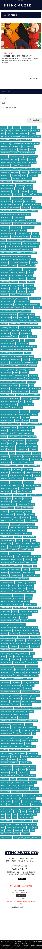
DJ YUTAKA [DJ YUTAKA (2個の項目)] (5, 294)
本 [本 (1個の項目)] (20, 817)
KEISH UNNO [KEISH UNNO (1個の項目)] (13, 436)
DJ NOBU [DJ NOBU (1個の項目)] (22, 278)
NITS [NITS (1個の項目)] (25, 530)
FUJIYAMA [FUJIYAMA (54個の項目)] (23, 336)
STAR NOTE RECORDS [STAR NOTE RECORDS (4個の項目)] (31, 675)
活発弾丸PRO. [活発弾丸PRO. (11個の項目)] (23, 821)
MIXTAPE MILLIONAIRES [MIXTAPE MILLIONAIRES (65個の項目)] (8, 504)
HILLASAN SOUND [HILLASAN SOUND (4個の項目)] (20, 382)
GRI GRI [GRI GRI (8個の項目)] (26, 359)
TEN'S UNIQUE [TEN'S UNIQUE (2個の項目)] (27, 704)
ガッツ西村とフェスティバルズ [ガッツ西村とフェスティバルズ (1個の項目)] (21, 792)
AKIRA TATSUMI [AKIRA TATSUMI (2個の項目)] (27, 140)
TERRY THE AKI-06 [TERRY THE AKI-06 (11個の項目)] (7, 708)
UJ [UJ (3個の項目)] (34, 733)
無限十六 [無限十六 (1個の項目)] (4, 824)
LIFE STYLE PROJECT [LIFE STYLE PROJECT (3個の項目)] (8, 459)
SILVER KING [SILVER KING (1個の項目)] (36, 643)
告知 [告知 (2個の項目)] (3, 814)
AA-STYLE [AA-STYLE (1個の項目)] (26, 130)
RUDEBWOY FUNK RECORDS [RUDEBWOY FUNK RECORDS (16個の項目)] (24, 614)
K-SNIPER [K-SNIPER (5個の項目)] (31, 427)
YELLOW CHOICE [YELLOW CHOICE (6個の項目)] (7, 766)
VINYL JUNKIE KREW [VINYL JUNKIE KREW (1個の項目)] (18, 743)
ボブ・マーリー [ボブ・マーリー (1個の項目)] (37, 804)
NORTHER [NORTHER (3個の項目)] (18, 537)
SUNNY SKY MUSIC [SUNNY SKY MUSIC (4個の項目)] (17, 688)
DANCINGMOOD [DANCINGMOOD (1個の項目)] (33, 246)
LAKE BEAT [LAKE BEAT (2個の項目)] (5, 456)
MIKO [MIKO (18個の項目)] (3, 498)
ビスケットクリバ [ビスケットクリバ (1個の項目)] (13, 804)
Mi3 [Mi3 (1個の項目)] (20, 491)
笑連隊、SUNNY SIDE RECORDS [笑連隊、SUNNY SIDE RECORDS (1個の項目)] (16, 827)
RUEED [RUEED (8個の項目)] (16, 617)
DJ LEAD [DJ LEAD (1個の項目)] (31, 272)
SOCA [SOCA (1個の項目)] (10, 656)
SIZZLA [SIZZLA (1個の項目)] (14, 650)
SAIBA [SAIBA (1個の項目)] (24, 620)
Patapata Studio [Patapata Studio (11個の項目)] (26, 553)
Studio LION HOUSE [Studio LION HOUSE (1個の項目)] (28, 685)
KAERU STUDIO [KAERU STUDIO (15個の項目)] (26, 430)
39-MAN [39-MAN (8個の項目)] (4, 127)
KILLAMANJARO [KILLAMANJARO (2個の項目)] (20, 440)
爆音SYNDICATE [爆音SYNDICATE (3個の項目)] (14, 824)
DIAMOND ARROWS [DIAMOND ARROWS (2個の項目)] (24, 256)
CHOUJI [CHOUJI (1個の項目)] (36, 233)
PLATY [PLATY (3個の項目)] (35, 559)
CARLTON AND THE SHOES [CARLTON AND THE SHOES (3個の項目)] (9, 220)
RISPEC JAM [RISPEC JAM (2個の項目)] (25, 601)
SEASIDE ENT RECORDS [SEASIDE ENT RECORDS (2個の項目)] (31, 630)
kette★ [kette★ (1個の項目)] (4, 440)
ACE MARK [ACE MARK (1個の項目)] (11, 133)
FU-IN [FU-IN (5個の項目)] (15, 336)
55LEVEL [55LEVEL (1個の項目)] (17, 127)
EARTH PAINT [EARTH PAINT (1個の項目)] (23, 317)
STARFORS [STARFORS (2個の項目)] (19, 675)
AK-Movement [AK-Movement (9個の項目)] (16, 136)
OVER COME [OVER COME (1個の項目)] (25, 546)
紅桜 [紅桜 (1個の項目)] (30, 827)
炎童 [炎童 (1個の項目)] (36, 821)
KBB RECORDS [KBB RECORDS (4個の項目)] (29, 433)
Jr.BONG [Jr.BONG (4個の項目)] (19, 420)
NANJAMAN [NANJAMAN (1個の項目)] (26, 517)
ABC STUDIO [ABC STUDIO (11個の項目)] (36, 130)
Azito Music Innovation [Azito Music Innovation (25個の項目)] (21, 162)
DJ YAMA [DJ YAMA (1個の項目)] (31, 291)
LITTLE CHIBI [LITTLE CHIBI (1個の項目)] (29, 462)
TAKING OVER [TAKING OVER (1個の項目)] (16, 701)
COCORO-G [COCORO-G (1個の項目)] (36, 236)
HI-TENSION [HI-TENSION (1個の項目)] (34, 375)
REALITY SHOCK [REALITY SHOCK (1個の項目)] (23, 579)
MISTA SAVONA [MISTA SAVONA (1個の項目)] (6, 501)
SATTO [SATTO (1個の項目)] (35, 627)
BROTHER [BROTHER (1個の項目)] (5, 207)
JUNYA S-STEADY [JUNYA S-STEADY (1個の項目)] (36, 424)
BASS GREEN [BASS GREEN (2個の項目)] (27, 178)
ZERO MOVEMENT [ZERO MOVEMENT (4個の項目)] (24, 772)
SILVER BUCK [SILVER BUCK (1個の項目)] (15, 643)
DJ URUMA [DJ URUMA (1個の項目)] (12, 291)
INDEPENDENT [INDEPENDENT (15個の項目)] (16, 398)
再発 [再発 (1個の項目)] (24, 811)
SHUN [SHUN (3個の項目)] (38, 640)
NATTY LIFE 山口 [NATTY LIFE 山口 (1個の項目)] (6, 520)
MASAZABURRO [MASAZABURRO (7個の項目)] (30, 478)
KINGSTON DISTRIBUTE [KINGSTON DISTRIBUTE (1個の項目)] (24, 446)
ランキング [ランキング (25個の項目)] (25, 808)
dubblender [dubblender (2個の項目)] (31, 314)
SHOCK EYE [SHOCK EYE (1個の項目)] (21, 640)
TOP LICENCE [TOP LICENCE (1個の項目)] (33, 721)
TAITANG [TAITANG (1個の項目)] (18, 698)
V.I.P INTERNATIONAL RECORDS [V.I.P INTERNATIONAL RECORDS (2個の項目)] (11, 740)
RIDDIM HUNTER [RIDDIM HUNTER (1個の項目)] (6, 595)
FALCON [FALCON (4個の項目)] (4, 327)
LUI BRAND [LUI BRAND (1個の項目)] (36, 466)
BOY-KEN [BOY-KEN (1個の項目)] (27, 204)
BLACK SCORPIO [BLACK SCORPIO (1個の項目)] (6, 194)
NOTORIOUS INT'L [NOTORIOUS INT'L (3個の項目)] (30, 537)
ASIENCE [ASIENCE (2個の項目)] (14, 159)
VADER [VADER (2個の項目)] (25, 740)
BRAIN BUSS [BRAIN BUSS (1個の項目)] (36, 204)
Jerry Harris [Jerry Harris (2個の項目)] (5, 417)
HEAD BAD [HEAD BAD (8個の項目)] (31, 369)
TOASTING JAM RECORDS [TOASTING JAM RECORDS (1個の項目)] (9, 717)
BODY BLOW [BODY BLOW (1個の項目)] (16, 198)
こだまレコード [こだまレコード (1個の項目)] (6, 782)
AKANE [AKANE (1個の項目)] (38, 136)
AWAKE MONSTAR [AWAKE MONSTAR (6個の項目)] (7, 162)
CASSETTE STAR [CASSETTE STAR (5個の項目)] (6, 223)
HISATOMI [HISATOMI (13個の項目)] (24, 385)
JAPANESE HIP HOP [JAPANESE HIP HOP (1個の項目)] (7, 414)
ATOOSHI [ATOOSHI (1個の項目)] (32, 159)
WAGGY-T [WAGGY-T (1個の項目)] (4, 750)
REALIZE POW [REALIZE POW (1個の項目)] (21, 582)
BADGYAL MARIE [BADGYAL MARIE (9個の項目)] (35, 172)
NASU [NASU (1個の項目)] (34, 517)
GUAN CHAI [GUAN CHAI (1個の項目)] (5, 362)
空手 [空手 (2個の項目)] (3, 827)
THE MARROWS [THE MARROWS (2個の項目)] (36, 708)
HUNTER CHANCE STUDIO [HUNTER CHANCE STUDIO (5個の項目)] (21, 391)
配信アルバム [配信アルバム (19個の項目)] (5, 833)
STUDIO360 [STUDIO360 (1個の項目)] (16, 685)
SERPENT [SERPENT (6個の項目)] (5, 633)
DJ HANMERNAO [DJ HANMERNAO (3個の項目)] (16, 269)
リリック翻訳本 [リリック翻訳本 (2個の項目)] (35, 808)
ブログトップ (6, 92)
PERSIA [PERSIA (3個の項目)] (38, 556)
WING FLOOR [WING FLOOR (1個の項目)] (5, 756)
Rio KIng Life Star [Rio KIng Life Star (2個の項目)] (6, 598)
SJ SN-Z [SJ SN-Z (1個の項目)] (22, 650)
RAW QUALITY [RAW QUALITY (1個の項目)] (6, 579)
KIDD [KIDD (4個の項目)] (10, 440)
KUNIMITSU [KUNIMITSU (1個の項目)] (34, 449)
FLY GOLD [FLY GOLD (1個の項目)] (16, 333)
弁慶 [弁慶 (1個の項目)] (3, 817)
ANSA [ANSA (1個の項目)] (37, 143)
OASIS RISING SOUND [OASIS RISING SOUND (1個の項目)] (8, 540)
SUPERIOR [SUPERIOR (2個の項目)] (5, 695)
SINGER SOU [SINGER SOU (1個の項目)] (35, 646)
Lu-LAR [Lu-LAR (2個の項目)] (28, 466)
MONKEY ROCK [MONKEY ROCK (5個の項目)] (28, 508)
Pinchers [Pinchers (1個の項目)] (28, 559)
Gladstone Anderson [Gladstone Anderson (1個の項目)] (17, 353)
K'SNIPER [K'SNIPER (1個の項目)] (22, 427)
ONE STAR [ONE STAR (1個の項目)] (36, 543)
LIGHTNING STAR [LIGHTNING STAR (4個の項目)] (36, 459)
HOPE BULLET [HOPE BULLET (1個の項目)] (16, 388)
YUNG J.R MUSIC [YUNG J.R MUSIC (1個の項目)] (6, 769)
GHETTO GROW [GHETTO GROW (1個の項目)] (19, 346)
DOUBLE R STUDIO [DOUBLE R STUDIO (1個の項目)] (7, 304)
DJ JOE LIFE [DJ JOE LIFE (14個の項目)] (5, 272)
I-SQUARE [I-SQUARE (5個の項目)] (5, 395)
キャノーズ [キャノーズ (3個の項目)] (35, 792)
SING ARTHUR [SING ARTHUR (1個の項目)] (24, 646)
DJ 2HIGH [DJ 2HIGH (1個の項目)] (4, 262)
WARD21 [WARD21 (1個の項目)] (26, 750)
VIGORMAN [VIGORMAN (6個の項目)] (34, 740)
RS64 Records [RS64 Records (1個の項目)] (33, 611)
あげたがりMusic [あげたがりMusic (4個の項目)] (23, 779)
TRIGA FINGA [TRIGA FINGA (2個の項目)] (5, 727)
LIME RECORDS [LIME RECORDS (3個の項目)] (18, 462)
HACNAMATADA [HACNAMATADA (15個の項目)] (14, 365)
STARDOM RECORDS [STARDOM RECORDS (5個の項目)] (33, 672)
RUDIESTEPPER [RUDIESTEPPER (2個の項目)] (6, 617)
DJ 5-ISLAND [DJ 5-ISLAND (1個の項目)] (14, 262)
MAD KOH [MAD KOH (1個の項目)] (5, 475)
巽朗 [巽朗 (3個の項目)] (35, 814)
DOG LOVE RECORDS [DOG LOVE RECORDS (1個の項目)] (8, 298)
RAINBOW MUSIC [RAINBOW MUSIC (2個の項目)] (29, 572)
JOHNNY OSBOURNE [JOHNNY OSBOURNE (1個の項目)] (8, 420)
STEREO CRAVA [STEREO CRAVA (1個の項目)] (18, 679)
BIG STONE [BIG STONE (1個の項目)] (29, 188)
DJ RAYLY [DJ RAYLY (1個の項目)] (31, 282)
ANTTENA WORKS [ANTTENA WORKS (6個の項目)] (28, 146)
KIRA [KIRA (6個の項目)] (35, 446)
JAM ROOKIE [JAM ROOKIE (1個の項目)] (35, 411)
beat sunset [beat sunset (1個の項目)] (21, 185)
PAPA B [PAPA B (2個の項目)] (31, 549)
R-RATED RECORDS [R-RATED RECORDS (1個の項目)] (15, 569)
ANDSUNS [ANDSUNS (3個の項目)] (29, 143)
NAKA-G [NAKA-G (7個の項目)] (17, 517)
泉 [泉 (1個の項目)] (15, 821)
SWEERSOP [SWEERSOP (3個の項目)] (26, 695)
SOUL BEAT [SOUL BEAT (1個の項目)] (26, 659)
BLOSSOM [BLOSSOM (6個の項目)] (38, 194)
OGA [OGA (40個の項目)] (34, 540)
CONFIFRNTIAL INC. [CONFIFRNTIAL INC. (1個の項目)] (31, 240)
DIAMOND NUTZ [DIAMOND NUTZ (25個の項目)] (6, 259)
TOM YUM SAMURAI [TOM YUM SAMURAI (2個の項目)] (7, 721)
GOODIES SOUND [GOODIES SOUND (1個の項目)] (7, 356)
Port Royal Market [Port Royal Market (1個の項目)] (31, 562)
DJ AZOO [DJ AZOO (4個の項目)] (34, 262)
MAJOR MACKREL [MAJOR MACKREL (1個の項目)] (7, 478)
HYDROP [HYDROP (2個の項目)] (34, 391)
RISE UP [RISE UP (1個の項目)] (29, 598)
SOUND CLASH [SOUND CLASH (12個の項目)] (37, 659)
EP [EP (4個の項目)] (31, 320)
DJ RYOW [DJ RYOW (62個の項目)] (12, 285)
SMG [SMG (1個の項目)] (33, 653)
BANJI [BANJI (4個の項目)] (24, 175)
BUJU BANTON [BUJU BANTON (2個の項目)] (37, 207)
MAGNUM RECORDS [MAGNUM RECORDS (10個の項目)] (16, 475)
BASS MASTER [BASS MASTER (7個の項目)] (19, 182)
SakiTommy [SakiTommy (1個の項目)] (33, 620)
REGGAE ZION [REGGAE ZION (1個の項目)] (6, 588)
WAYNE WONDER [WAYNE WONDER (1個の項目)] (7, 753)
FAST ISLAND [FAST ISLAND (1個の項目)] (13, 327)
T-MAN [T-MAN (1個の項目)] (10, 698)
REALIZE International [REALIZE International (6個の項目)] (7, 582)
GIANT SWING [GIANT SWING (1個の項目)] (28, 349)
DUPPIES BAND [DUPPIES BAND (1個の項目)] (6, 317)
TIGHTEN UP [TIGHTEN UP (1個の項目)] (25, 714)
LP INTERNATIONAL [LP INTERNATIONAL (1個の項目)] (7, 466)
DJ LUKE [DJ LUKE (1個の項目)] (4, 275)
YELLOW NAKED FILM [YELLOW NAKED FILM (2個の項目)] (21, 766)
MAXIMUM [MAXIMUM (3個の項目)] (37, 485)
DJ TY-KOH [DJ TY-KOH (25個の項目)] (32, 288)
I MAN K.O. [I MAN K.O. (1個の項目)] (5, 398)
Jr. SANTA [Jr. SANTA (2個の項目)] (34, 420)
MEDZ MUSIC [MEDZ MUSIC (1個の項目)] (30, 488)
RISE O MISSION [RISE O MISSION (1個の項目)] (19, 598)
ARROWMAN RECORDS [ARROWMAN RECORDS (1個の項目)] (27, 152)
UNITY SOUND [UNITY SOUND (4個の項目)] (6, 737)
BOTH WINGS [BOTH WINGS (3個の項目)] (18, 201)
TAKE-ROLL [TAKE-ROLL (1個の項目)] (5, 701)
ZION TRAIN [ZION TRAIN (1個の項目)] (23, 775)
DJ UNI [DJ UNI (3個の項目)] (4, 291)
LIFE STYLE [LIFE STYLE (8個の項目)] (28, 456)
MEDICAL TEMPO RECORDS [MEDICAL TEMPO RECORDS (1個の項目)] (9, 488)
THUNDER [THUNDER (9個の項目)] (30, 711)
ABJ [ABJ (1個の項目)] (3, 133)
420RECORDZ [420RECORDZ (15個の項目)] (27, 127)
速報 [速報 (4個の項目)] (33, 830)
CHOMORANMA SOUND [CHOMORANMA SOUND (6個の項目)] (24, 233)
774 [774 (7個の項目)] (3, 130)
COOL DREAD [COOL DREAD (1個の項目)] (6, 243)
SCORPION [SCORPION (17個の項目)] (18, 630)
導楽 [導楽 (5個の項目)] (21, 814)
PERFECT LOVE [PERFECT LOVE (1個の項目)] (28, 556)
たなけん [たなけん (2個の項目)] (4, 785)
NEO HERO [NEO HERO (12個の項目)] (5, 524)
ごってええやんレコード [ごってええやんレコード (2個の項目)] (20, 782)
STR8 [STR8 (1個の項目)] (25, 682)
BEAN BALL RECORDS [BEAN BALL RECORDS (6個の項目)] (8, 185)
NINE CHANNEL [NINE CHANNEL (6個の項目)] (32, 527)
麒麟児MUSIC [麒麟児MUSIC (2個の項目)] (36, 837)
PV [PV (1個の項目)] (35, 566)
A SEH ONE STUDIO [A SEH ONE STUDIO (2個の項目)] (31, 156)
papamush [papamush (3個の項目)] (5, 553)
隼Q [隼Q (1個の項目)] (16, 837)
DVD (3, 103)
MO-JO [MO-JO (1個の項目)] (32, 504)
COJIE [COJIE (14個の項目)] (3, 240)
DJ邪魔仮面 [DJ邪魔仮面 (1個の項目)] (15, 294)
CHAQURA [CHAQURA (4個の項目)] (15, 230)
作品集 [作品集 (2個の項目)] (17, 811)
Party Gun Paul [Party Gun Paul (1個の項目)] (15, 553)
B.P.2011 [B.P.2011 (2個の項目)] (15, 169)
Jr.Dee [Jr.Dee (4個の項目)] (26, 420)
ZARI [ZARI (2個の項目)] (16, 769)
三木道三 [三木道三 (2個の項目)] (4, 811)
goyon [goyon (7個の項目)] (31, 356)
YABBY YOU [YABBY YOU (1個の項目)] (13, 759)
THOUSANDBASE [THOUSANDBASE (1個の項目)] (19, 711)
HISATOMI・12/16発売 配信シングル (17, 56)
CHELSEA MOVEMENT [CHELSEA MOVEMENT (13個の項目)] (8, 233)
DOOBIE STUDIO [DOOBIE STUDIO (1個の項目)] (35, 298)
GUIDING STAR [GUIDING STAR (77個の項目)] (16, 362)
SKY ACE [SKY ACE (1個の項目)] (29, 650)
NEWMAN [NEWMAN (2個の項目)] (14, 524)
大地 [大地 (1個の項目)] (9, 814)
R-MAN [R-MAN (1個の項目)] (4, 569)
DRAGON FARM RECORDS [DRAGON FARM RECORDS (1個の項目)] (9, 314)
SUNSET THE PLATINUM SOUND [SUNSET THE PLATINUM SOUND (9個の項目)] (10, 691)
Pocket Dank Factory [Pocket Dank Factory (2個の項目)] (7, 562)
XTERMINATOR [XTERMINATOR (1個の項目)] (36, 756)
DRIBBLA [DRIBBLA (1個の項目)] (22, 314)
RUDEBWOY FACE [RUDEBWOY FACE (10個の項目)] (7, 614)
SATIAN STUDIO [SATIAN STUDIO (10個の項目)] (25, 627)
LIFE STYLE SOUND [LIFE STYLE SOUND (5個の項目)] (23, 459)
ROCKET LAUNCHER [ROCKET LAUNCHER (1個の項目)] (20, 608)
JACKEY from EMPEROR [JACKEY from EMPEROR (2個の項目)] (26, 404)
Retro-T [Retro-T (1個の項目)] (31, 588)
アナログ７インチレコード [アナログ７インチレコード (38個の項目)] (9, 788)
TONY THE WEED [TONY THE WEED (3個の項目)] (21, 721)
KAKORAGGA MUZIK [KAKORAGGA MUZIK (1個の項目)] (7, 433)
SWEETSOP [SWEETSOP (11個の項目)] (36, 695)
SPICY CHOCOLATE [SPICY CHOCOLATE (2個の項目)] (34, 669)
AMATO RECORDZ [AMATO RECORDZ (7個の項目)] (18, 143)
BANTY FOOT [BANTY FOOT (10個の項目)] (33, 175)
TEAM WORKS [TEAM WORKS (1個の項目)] (6, 704)
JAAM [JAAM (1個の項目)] (14, 404)
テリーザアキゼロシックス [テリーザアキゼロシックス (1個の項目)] (28, 798)
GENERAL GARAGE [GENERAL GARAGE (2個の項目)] (23, 343)
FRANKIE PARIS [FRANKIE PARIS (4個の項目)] (6, 336)
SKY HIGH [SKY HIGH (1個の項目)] (15, 653)
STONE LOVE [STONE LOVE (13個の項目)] (16, 682)
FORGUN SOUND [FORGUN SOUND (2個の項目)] (26, 333)
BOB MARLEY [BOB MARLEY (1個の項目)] (6, 198)
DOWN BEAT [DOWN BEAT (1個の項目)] (19, 304)
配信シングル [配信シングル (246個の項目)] (16, 833)
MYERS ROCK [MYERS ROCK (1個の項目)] (30, 514)
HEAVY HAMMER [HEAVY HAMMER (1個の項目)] (6, 372)
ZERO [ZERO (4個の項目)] (13, 772)
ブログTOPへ (33, 78)
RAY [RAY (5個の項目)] (15, 579)
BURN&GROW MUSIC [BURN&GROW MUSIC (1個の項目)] (21, 211)
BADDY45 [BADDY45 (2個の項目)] (24, 172)
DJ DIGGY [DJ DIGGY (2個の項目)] (22, 265)
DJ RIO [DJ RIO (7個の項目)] (4, 285)
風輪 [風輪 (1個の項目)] (22, 837)
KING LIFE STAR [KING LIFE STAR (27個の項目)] (32, 443)
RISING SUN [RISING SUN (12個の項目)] (5, 601)
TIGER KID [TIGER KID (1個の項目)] (15, 714)
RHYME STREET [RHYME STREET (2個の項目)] (6, 591)
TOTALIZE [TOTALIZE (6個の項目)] (29, 724)
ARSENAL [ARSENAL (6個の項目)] (5, 156)
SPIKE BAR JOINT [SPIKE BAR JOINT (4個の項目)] (7, 672)
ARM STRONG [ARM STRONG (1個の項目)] (6, 152)
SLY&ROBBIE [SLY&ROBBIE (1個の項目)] (24, 653)
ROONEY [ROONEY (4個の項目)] (23, 611)
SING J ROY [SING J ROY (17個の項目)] (5, 650)
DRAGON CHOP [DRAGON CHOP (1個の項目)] (25, 311)
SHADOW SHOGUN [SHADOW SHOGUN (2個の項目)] (27, 633)
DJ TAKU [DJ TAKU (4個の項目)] (23, 288)
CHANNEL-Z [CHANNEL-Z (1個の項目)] (5, 230)
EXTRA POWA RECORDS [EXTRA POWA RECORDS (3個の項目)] (30, 324)
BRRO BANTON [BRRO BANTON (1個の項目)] (15, 207)
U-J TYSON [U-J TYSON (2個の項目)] (36, 730)
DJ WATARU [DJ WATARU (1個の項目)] (22, 291)
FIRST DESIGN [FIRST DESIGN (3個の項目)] (26, 330)
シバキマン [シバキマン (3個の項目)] (38, 795)
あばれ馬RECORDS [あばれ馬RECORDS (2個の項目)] (36, 779)
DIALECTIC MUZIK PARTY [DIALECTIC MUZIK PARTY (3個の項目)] (9, 256)
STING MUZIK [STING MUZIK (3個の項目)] (5, 682)
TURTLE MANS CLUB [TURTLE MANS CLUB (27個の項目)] (30, 727)
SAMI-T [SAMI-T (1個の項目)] (4, 624)
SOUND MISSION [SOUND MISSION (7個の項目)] (32, 662)
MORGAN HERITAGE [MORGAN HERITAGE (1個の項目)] (16, 511)
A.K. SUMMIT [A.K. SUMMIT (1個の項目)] (16, 130)
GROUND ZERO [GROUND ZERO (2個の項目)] (36, 359)
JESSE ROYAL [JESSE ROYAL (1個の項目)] (15, 417)
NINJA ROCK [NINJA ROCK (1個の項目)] (16, 530)
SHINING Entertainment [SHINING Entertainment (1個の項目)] (8, 640)
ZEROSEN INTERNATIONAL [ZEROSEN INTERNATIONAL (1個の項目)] (9, 775)
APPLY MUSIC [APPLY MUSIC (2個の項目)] (23, 149)
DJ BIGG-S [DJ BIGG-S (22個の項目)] (13, 265)
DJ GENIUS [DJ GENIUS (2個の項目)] (32, 265)
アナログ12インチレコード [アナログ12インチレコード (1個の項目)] (26, 785)
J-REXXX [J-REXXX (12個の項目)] (29, 401)
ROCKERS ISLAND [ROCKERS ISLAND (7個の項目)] (31, 604)
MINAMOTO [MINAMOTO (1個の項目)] (18, 498)
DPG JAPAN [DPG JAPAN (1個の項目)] (29, 307)
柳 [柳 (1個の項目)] (32, 817)
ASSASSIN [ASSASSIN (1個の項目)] (24, 159)
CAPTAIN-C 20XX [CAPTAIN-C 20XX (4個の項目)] (6, 217)
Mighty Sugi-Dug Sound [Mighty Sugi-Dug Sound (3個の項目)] (35, 495)
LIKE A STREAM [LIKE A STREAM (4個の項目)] (6, 462)
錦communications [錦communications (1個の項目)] (6, 837)
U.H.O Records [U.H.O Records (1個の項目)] (26, 733)
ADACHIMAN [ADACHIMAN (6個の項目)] (5, 136)
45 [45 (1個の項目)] (10, 127)
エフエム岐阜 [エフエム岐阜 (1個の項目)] (35, 788)
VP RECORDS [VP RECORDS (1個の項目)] (20, 746)
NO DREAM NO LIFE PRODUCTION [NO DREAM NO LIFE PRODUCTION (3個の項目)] (11, 533)
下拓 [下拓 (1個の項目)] (11, 811)
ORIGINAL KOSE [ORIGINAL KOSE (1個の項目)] (14, 546)
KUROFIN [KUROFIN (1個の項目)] (4, 453)
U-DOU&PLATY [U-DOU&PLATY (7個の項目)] (26, 730)
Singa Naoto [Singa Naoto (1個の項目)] (14, 646)
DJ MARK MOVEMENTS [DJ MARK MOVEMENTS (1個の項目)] (16, 275)
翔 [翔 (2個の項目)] (2, 830)
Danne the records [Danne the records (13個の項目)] (15, 249)
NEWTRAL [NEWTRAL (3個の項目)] (23, 524)
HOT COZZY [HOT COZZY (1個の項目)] (26, 388)
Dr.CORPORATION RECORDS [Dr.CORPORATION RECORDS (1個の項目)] (10, 311)
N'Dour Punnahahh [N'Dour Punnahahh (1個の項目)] (7, 517)
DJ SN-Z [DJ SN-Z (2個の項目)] (20, 285)
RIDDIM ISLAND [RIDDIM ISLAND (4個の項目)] (19, 595)
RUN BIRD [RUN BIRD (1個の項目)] (24, 617)
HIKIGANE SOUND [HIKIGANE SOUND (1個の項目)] (7, 382)
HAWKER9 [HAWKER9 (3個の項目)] (12, 369)
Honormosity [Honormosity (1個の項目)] (5, 388)
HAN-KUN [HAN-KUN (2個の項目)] (24, 365)
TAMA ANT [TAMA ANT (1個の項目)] (26, 701)
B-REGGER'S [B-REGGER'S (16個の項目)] (5, 165)
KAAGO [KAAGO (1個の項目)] (4, 430)
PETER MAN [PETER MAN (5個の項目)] (5, 559)
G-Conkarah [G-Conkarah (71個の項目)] (33, 336)
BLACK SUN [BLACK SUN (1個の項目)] (18, 194)
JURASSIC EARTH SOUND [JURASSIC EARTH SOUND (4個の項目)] (9, 427)
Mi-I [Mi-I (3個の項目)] (15, 491)
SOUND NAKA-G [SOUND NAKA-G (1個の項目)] (6, 666)
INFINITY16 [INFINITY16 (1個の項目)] (26, 398)
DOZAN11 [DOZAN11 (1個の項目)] (20, 307)
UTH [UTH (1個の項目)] (30, 737)
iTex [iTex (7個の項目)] (22, 401)
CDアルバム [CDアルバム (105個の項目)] (37, 223)
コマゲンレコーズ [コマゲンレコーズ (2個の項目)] (17, 795)
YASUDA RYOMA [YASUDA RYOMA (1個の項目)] (26, 762)
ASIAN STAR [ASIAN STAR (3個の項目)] (5, 159)
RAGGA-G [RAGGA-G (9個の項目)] (5, 572)
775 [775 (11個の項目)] (9, 130)
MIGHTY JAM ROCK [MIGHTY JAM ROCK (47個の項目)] (20, 495)
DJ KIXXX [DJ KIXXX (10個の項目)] (22, 272)
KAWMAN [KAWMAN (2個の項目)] (19, 433)
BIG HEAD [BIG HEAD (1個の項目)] (19, 188)
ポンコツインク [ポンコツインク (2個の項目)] (6, 808)
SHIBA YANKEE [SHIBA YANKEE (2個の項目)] (24, 637)
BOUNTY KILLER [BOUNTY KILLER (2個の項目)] (30, 201)
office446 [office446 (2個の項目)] (27, 540)
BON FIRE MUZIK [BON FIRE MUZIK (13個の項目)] (6, 201)
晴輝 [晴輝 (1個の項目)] (9, 817)
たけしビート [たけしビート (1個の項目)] (33, 782)
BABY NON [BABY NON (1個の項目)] (37, 169)
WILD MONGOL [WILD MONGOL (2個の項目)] (33, 753)
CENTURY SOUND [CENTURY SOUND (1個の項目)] (29, 227)
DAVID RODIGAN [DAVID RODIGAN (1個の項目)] (27, 249)
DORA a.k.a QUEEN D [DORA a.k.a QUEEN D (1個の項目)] (8, 301)
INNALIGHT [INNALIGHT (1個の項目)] (36, 398)
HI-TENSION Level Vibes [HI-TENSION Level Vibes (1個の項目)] (8, 378)
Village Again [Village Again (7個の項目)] (5, 743)
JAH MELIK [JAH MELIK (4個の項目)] (5, 407)
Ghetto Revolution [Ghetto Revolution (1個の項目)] (31, 346)
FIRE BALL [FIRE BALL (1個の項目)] (16, 330)
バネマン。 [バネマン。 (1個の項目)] (17, 801)
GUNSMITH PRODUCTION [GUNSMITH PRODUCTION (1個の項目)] (30, 362)
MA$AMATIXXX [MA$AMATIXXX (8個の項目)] (6, 469)
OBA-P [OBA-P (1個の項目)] (19, 540)
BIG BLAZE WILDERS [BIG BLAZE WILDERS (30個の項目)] (7, 188)
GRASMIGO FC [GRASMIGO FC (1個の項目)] (16, 359)
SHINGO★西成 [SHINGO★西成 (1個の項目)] (36, 637)
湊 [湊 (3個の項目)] (30, 821)
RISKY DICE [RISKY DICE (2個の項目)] (15, 601)
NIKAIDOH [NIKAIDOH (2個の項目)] (22, 527)
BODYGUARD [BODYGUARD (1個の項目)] (27, 198)
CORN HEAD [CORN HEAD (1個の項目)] (27, 243)
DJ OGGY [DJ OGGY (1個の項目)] (14, 282)
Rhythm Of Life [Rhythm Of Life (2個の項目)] (18, 591)
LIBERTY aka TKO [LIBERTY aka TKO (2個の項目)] (16, 456)
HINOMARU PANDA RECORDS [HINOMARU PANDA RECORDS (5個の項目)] (10, 385)
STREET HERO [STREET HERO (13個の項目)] (34, 682)
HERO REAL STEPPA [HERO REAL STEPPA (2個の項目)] (21, 375)
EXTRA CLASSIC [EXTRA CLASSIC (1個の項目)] (15, 324)
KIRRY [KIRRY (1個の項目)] (4, 449)
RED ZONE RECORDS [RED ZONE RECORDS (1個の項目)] (27, 585)
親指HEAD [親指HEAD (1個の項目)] (19, 830)
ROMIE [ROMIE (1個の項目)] (15, 611)
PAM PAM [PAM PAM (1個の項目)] (23, 549)
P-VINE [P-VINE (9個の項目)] (4, 549)
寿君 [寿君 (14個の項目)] (15, 814)
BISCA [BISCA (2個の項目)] (15, 191)
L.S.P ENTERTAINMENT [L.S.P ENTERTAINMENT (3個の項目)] (24, 453)
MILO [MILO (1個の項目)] (10, 498)
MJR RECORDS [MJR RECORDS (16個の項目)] (23, 504)
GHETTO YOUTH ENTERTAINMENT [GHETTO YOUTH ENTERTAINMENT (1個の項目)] (11, 349)
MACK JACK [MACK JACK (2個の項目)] (17, 469)
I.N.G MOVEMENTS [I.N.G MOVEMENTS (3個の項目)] (23, 395)
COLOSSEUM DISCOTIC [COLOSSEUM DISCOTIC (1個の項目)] (15, 240)
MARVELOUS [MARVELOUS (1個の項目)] (19, 478)
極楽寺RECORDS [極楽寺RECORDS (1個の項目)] (6, 821)
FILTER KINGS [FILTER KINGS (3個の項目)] (6, 330)
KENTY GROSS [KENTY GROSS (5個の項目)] (32, 436)
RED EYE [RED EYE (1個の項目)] (4, 585)
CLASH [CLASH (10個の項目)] (27, 236)
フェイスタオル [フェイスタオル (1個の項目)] (26, 804)
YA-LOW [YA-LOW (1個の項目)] (4, 759)
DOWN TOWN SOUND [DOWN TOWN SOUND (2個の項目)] (8, 307)
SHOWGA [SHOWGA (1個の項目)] (30, 640)
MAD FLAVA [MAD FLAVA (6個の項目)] (5, 472)
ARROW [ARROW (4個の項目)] (15, 152)
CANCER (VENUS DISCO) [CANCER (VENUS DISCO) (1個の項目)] (9, 214)
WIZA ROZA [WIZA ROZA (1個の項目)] (16, 756)
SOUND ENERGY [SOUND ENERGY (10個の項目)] (6, 662)
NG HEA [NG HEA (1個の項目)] (32, 524)
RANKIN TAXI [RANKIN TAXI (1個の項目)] (28, 575)
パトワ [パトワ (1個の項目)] (4, 804)
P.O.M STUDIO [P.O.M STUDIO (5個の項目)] (13, 549)
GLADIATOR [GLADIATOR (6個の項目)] (5, 353)
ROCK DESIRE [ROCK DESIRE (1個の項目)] (18, 604)
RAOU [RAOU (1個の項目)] (37, 575)
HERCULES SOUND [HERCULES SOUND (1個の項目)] (7, 375)
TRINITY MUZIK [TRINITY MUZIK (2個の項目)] (17, 727)
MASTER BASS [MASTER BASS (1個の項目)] (29, 482)
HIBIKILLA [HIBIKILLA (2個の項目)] (21, 378)
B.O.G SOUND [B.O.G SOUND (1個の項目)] (6, 169)
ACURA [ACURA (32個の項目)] (33, 133)
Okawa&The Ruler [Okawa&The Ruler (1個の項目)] (6, 543)
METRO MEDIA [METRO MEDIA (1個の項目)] (6, 491)
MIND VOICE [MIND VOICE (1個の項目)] (28, 498)
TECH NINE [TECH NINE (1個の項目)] (17, 704)
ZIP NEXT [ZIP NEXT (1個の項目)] (32, 775)
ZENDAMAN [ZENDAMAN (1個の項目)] (5, 772)
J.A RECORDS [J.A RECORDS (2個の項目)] (6, 404)
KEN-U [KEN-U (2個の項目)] (22, 436)
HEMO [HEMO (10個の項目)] (16, 372)
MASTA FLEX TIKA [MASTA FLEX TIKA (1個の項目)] (17, 482)
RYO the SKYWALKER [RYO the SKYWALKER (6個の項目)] (8, 620)
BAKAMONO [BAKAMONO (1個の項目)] (16, 175)
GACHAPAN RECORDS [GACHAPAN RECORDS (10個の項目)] (8, 343)
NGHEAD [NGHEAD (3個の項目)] (13, 527)
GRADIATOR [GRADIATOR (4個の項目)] (5, 359)
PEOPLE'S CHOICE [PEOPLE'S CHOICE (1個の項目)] (7, 556)
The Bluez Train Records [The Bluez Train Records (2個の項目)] (22, 708)
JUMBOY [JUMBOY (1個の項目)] (17, 424)
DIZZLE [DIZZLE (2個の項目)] (34, 259)
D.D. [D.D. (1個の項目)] (3, 246)
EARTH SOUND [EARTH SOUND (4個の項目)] (35, 317)
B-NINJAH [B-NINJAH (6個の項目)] (33, 162)
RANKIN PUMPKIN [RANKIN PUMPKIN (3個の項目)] (16, 575)
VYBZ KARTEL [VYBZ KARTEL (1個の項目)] (31, 746)
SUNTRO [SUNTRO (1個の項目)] (25, 691)
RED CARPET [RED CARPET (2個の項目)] (31, 582)
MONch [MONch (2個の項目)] (19, 508)
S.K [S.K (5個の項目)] (18, 620)
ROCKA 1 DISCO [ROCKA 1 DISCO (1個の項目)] (6, 604)
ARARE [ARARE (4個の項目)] (33, 149)
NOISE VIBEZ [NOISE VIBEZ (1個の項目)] (27, 533)
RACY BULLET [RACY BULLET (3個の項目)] (35, 569)
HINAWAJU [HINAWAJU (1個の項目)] (32, 382)
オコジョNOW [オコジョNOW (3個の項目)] (5, 792)
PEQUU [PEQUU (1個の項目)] (18, 556)
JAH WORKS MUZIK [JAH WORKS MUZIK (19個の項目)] (17, 407)
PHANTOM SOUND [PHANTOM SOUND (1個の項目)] (17, 559)
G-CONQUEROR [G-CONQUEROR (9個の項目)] (6, 340)
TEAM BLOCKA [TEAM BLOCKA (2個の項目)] (36, 701)
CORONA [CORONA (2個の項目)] (36, 243)
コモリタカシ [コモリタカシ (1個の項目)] (28, 795)
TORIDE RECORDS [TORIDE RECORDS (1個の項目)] (18, 724)
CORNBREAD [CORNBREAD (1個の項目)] (16, 243)
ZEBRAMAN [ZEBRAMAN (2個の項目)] (32, 769)
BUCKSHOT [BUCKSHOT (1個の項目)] (26, 207)
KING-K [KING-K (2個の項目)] (4, 443)
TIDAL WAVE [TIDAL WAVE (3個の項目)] (5, 714)
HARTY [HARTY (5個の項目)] (4, 369)
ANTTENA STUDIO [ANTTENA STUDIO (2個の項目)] (15, 146)
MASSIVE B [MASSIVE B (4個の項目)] (5, 482)
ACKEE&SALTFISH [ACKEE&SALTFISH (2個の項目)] (22, 133)
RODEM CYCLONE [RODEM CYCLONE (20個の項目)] (35, 608)
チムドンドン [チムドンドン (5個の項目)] (5, 798)
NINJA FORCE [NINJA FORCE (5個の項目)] (6, 530)
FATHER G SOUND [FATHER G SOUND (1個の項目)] (26, 327)
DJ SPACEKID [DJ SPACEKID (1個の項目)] (29, 285)
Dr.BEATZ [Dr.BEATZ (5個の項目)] (38, 307)
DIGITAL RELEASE (9, 108)
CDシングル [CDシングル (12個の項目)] (5, 227)
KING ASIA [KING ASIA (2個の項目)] (12, 443)
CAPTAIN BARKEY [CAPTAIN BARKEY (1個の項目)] (20, 217)
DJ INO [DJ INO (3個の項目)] (27, 269)
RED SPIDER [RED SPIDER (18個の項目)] (14, 585)
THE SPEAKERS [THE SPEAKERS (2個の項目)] (6, 711)
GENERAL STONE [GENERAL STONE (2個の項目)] (7, 346)
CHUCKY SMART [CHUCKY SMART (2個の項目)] (17, 236)
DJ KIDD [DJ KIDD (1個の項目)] (14, 272)
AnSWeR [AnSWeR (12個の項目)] (4, 146)
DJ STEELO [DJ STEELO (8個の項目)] (5, 288)
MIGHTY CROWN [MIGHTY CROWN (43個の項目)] (6, 495)
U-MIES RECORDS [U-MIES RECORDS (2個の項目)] (7, 733)
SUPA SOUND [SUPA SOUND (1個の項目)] (35, 691)
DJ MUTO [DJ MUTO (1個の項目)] (14, 278)
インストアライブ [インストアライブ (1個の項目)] (23, 788)
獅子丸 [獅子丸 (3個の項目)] (24, 824)
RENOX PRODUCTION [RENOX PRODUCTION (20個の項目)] (20, 588)
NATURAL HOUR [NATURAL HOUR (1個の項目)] (19, 520)
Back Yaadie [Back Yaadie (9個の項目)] (15, 172)
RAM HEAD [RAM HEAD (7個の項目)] (5, 575)
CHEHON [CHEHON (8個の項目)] (24, 230)
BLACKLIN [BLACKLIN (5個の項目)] (33, 191)
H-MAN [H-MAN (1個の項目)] (4, 365)
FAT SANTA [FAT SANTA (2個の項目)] (37, 327)
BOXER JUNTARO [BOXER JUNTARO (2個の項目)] (7, 204)
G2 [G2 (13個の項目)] (22, 340)
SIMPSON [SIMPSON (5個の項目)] (4, 646)
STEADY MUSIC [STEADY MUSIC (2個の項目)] (6, 679)
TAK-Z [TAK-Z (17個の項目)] (25, 698)
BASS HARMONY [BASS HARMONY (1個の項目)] (6, 182)
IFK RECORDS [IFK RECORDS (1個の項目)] (35, 395)
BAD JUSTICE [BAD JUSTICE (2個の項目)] (6, 175)
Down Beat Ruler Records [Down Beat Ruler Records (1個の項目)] (32, 304)
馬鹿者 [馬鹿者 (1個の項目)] (28, 837)
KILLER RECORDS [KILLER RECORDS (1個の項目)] (33, 440)
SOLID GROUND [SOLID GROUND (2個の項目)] (27, 656)
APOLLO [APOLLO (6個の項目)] (4, 149)
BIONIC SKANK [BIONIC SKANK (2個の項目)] (6, 191)
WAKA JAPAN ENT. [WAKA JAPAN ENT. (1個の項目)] (16, 750)
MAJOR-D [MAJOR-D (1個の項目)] (37, 475)
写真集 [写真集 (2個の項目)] (30, 811)
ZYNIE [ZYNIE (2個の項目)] (13, 779)
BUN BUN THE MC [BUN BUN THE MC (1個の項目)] (7, 211)
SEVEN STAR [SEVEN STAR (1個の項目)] (14, 633)
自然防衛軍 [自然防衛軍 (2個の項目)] (10, 830)
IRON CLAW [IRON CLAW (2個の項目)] (14, 401)
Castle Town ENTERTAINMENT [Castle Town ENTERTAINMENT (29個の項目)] (23, 223)
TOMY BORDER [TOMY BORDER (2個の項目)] (24, 717)
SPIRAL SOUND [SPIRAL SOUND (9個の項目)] (19, 672)
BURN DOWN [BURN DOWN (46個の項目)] (34, 211)
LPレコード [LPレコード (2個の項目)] (19, 466)
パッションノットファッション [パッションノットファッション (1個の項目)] (32, 801)
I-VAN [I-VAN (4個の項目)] (12, 395)
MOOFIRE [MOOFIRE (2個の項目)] (5, 511)
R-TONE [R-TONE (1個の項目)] (26, 569)
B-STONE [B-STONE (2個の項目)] (15, 165)
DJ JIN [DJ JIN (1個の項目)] (34, 269)
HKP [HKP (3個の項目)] (32, 385)
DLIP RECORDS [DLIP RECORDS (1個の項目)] (25, 294)
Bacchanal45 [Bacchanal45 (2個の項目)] (5, 172)
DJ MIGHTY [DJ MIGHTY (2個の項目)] (5, 278)
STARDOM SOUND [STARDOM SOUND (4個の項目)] (7, 675)
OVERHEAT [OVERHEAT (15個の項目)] (36, 546)
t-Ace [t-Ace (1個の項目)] (3, 698)
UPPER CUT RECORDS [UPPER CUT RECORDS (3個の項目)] (20, 737)
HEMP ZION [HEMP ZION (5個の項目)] (25, 372)
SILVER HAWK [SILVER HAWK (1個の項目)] (26, 643)
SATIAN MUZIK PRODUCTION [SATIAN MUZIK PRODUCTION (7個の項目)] (10, 627)
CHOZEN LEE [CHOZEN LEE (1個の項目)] (5, 236)
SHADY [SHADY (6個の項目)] (37, 633)
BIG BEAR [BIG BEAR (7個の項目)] (29, 185)
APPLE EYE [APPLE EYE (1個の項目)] (13, 149)
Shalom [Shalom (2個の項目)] (4, 637)
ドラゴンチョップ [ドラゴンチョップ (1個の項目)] (6, 801)
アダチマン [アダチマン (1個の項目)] (13, 785)
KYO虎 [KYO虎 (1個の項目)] (12, 453)
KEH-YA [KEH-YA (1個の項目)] (4, 436)
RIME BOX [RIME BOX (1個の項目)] (29, 595)
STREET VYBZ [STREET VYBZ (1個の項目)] (6, 685)
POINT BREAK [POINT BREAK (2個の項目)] (20, 562)
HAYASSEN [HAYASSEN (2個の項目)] (22, 369)
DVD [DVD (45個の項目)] (15, 317)
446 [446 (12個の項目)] (35, 127)
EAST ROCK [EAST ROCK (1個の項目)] (5, 320)
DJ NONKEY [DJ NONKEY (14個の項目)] (32, 278)
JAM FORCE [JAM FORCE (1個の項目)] (25, 411)
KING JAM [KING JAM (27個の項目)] (21, 443)
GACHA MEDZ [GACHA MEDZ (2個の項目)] (30, 340)
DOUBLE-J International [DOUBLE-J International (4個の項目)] (23, 301)
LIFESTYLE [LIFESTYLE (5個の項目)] (38, 456)
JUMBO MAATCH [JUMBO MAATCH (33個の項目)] (6, 424)
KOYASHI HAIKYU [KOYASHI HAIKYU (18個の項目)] (22, 449)
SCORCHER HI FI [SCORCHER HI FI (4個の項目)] (6, 630)
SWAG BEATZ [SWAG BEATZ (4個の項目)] (15, 695)
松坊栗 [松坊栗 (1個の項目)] (26, 817)
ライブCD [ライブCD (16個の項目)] (16, 808)
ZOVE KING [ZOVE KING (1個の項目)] (5, 779)
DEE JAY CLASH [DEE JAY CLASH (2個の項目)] (20, 253)
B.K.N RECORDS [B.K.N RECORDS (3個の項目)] (25, 165)
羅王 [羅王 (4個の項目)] (36, 827)
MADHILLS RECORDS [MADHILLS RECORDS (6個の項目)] (18, 472)
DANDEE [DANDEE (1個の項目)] (4, 249)
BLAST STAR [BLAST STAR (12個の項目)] (28, 194)
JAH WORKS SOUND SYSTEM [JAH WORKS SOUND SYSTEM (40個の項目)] (10, 411)
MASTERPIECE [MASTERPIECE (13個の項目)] (18, 485)
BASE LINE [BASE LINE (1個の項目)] (17, 178)
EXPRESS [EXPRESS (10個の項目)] (5, 324)
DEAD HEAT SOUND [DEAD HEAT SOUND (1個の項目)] (7, 253)
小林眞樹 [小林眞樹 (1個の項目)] (28, 814)
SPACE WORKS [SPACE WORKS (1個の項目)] (21, 669)
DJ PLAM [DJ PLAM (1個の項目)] (23, 282)
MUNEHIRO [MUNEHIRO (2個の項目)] (20, 514)
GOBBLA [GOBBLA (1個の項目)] (28, 353)
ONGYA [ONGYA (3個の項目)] (4, 546)
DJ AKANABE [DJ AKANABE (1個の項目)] (24, 262)
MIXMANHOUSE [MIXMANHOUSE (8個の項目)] (26, 501)
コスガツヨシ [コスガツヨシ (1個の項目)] (5, 795)
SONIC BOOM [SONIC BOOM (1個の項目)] (15, 659)
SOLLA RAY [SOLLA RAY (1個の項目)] (5, 659)
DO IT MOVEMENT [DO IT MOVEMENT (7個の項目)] (22, 298)
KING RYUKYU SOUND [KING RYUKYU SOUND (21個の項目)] (8, 446)
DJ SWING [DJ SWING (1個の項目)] (14, 288)
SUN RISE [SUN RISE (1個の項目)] (29, 688)
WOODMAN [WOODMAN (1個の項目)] (26, 756)
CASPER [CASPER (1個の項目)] (32, 220)
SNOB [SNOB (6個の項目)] (3, 656)
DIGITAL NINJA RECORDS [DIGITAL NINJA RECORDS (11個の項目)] (21, 259)
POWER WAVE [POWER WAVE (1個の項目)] (6, 566)
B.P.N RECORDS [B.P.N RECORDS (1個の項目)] (25, 169)
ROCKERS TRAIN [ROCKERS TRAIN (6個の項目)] (6, 608)
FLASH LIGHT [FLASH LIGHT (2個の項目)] (5, 333)
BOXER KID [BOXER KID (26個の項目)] (18, 204)
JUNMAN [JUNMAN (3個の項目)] (25, 424)
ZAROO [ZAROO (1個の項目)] (23, 769)
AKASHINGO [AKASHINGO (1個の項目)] (5, 140)
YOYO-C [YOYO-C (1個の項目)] (32, 766)
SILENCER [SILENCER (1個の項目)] (5, 643)
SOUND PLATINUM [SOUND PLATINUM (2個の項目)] (19, 666)
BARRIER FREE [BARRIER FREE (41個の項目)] (6, 178)
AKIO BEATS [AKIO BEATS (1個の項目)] (16, 140)
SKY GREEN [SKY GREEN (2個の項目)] (5, 653)
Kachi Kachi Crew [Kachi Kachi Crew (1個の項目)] (14, 430)
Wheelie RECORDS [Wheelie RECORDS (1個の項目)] (20, 753)
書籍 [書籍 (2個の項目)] (15, 817)
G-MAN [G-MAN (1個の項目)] (16, 340)
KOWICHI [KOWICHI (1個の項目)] (11, 449)
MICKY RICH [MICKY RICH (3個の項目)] (28, 491)
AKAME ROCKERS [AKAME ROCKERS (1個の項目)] (28, 136)
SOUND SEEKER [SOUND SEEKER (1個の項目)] (32, 666)
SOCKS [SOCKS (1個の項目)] (18, 656)
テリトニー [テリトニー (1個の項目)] (15, 798)
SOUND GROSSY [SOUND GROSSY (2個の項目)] (19, 662)
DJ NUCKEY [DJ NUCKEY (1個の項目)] (5, 282)
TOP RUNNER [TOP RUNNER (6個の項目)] (6, 724)
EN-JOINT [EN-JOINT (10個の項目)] (24, 320)
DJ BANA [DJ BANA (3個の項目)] (4, 265)
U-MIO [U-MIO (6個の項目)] (17, 733)
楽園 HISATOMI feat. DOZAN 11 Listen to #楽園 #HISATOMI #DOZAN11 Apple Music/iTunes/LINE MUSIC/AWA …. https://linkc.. (20, 60)
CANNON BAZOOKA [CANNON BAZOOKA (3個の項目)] (24, 214)
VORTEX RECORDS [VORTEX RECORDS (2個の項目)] (7, 746)
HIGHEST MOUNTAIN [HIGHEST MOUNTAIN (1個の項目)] (32, 378)
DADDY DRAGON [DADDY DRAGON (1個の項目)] (21, 246)
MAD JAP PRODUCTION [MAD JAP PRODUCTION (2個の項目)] (33, 472)
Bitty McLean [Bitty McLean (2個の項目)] (24, 191)
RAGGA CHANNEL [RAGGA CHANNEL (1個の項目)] (16, 572)
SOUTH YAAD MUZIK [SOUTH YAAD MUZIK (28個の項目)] (7, 669)
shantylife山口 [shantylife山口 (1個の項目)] (13, 637)
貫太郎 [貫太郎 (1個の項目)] (26, 830)
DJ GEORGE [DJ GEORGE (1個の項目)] (5, 269)
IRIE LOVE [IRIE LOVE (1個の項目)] (5, 401)
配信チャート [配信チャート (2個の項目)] (26, 833)
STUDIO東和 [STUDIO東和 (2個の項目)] (5, 688)
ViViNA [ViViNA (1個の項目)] (29, 743)
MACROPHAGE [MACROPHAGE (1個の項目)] (28, 469)
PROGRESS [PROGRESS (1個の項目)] (28, 566)
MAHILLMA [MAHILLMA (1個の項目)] (28, 475)
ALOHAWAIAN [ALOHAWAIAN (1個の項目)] (6, 143)
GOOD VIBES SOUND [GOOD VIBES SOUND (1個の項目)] (21, 356)
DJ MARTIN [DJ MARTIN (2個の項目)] (29, 275)
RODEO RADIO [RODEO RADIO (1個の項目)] (6, 611)
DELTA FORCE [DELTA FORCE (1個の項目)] (32, 253)
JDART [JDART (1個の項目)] (35, 414)
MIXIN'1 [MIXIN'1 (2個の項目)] (16, 501)
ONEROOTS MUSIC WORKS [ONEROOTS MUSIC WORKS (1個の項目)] (22, 543)
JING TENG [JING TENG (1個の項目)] (26, 417)
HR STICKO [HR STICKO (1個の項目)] (36, 388)
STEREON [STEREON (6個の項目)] (29, 679)
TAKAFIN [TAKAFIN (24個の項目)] (33, 698)
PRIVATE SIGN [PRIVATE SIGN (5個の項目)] (17, 566)
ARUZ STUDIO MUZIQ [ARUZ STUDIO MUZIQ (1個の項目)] (17, 156)
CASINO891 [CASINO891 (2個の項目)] (23, 220)
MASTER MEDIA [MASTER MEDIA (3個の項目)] (6, 485)
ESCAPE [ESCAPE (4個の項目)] (37, 320)
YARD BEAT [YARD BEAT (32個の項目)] (23, 759)
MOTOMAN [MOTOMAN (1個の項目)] (28, 511)
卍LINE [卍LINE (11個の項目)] (38, 811)
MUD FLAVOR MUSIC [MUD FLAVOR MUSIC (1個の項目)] (7, 514)
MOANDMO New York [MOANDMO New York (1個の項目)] (7, 508)
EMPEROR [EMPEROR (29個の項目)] (15, 320)
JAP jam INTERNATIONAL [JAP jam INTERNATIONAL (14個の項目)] (23, 414)
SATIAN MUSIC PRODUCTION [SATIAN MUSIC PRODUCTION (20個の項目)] (17, 624)
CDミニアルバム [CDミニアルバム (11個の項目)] (16, 227)
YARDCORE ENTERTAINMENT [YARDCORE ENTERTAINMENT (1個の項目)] (10, 762)
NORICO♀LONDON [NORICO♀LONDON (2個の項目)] (7, 537)
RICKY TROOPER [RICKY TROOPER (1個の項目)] (30, 591)
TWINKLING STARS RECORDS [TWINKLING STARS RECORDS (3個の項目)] (10, 730)
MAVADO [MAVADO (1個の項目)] (28, 485)
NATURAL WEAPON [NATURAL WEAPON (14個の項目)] (32, 520)
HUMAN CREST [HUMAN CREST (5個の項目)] (6, 391)
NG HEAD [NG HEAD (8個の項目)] (4, 527)
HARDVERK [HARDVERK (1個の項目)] (33, 365)
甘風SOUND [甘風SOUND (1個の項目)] (32, 824)
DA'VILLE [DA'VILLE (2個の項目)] (10, 246)
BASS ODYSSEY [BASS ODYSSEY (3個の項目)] (30, 182)
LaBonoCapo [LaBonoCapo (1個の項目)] (37, 453)
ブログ (4, 98)
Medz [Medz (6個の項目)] (22, 488)
